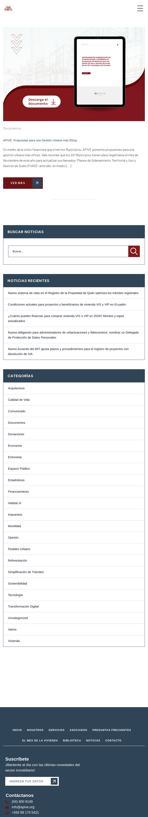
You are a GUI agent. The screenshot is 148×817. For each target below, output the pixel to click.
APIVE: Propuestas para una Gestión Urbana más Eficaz (40, 140)
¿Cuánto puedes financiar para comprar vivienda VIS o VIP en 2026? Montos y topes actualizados (66, 318)
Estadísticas (16, 480)
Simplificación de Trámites (26, 572)
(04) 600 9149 (22, 801)
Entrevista (15, 457)
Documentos (12, 128)
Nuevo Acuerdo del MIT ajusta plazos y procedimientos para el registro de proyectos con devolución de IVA (68, 351)
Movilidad (14, 526)
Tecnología (15, 595)
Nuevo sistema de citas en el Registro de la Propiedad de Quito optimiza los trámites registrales (73, 293)
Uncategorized (18, 618)
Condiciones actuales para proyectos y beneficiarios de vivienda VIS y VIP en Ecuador (67, 304)
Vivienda (14, 641)
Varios (12, 629)
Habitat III (14, 503)
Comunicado (16, 411)
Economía (15, 445)
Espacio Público (19, 468)
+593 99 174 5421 (25, 812)
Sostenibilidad (17, 583)
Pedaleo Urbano (19, 549)
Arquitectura (16, 388)
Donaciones (16, 434)
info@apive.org (23, 807)
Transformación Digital (23, 606)
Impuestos (15, 514)
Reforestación (17, 560)
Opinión (13, 537)
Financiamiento (18, 491)
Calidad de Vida (19, 399)
